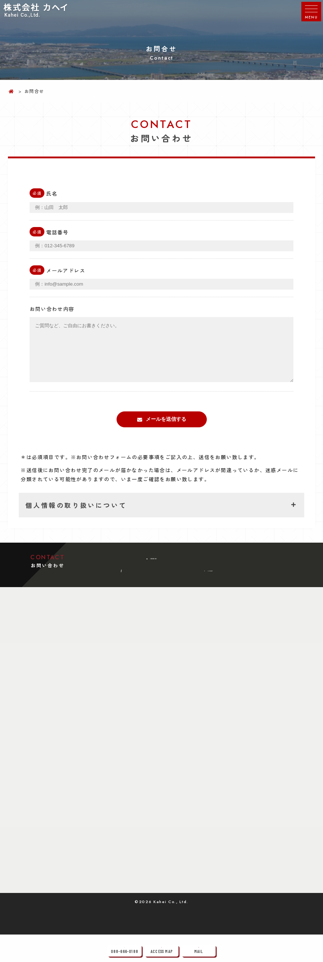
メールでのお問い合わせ (213, 595)
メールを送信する (166, 430)
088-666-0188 (158, 572)
